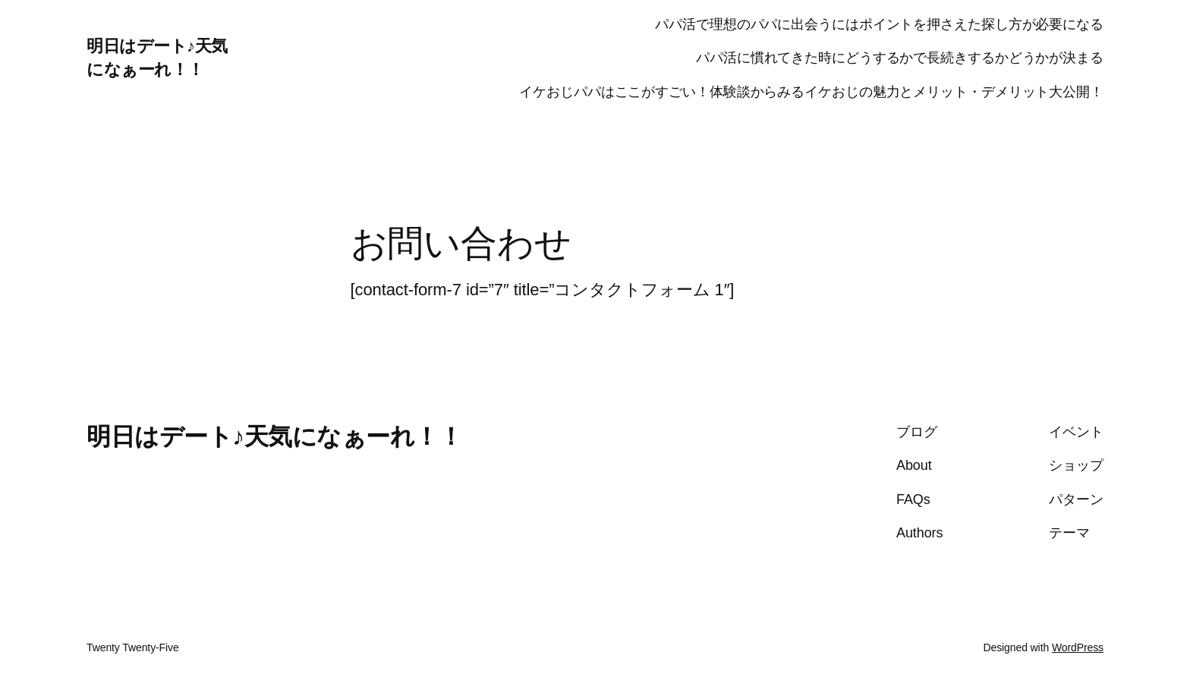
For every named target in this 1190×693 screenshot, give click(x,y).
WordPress (1077, 647)
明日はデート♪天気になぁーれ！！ (274, 436)
